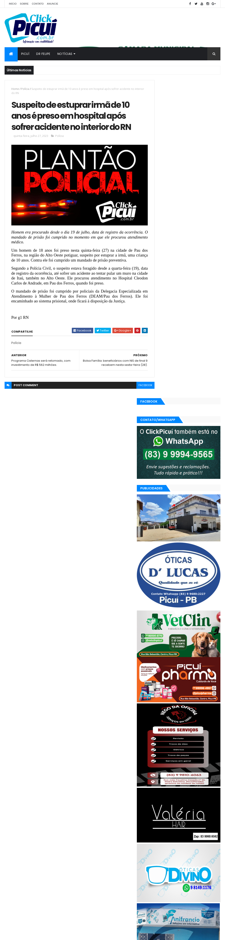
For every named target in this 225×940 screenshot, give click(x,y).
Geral (176, 859)
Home (15, 89)
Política (190, 866)
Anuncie (52, 3)
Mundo (207, 859)
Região (205, 866)
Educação (210, 851)
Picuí (25, 54)
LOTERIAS (192, 859)
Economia (192, 851)
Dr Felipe (43, 54)
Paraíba (161, 866)
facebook (137, 399)
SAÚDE (160, 874)
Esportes (162, 859)
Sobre (24, 3)
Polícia (25, 89)
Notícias (64, 54)
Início (13, 3)
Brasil (159, 851)
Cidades (174, 851)
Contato (38, 3)
